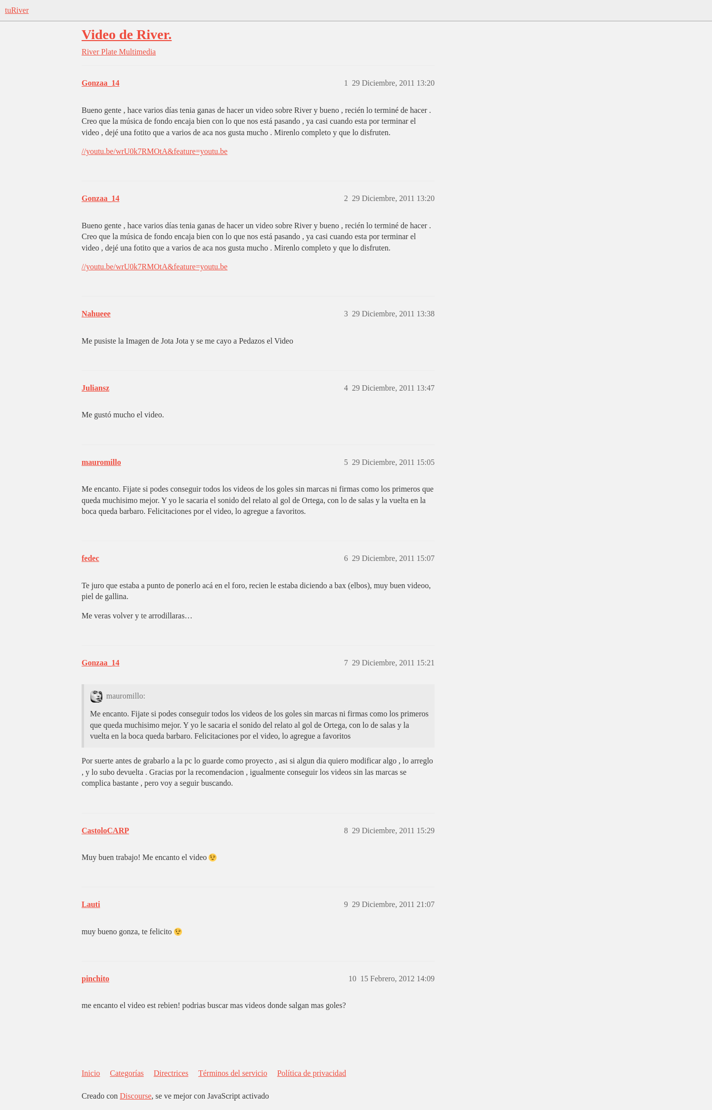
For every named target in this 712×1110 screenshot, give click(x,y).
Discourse (135, 1096)
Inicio (91, 1073)
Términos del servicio (232, 1073)
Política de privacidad (311, 1073)
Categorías (126, 1073)
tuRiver (17, 10)
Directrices (171, 1073)
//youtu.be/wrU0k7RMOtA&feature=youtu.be (154, 151)
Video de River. (127, 34)
